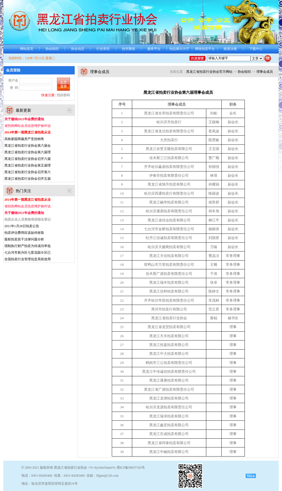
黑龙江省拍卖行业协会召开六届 (27, 159)
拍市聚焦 (128, 49)
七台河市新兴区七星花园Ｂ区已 (27, 252)
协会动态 (77, 49)
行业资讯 (103, 49)
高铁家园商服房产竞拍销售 (24, 139)
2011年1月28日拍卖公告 (21, 226)
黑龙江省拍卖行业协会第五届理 (27, 165)
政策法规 (230, 49)
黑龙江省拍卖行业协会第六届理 (27, 152)
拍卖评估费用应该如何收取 (24, 233)
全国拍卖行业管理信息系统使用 (27, 259)
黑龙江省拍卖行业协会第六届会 (27, 145)
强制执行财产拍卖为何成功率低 (27, 246)
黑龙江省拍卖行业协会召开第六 (27, 172)
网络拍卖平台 (205, 49)
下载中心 (255, 49)
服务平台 (154, 49)
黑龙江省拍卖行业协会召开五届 (27, 179)
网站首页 (26, 49)
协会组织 (52, 49)
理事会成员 (264, 72)
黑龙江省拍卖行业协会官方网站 (209, 72)
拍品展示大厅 (179, 49)
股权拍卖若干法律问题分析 (24, 239)
